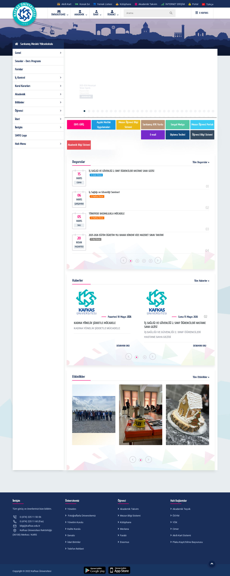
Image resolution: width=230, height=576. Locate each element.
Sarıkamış (103, 144)
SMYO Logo (21, 135)
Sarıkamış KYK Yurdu (153, 124)
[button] (208, 4)
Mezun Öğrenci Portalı (202, 124)
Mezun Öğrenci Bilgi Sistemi (128, 125)
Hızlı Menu (38, 144)
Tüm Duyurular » (201, 162)
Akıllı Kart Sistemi (182, 535)
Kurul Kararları (38, 86)
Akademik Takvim (129, 509)
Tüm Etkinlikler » (201, 377)
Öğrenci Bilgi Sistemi (202, 134)
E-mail (153, 134)
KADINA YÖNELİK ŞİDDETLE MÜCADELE (95, 323)
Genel (38, 53)
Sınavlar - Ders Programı (28, 61)
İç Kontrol (38, 77)
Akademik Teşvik (181, 509)
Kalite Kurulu (73, 529)
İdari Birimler (73, 542)
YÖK (175, 522)
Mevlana (124, 529)
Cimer (176, 529)
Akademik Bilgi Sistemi (79, 144)
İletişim (38, 127)
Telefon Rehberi (75, 548)
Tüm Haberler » (201, 280)
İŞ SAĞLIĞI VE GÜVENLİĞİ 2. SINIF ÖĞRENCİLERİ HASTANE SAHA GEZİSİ (175, 325)
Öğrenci (38, 110)
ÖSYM (176, 515)
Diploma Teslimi (177, 134)
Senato (71, 535)
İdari (38, 119)
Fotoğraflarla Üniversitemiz (81, 515)
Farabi (123, 535)
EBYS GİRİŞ (79, 124)
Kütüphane (125, 522)
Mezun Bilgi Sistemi (130, 515)
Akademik (38, 94)
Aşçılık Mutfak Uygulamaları (104, 125)
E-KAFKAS (201, 13)
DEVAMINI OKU (123, 345)
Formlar (19, 69)
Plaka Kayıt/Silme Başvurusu (188, 542)
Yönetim (71, 509)
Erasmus (124, 542)
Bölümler (38, 102)
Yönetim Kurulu (75, 522)
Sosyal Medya (177, 124)
